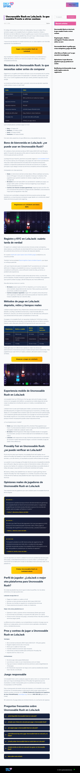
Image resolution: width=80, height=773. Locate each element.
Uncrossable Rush (43, 158)
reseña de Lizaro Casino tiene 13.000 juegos (23, 254)
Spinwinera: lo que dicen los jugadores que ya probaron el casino (63, 61)
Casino (48, 23)
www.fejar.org (22, 694)
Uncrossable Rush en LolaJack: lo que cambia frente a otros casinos (64, 31)
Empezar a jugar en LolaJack (27, 359)
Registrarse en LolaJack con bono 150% (26, 206)
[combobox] (60, 17)
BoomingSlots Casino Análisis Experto (30, 260)
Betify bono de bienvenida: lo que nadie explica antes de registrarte (65, 70)
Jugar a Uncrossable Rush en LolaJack (27, 50)
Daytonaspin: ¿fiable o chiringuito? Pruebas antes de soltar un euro (64, 40)
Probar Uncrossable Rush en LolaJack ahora (26, 570)
